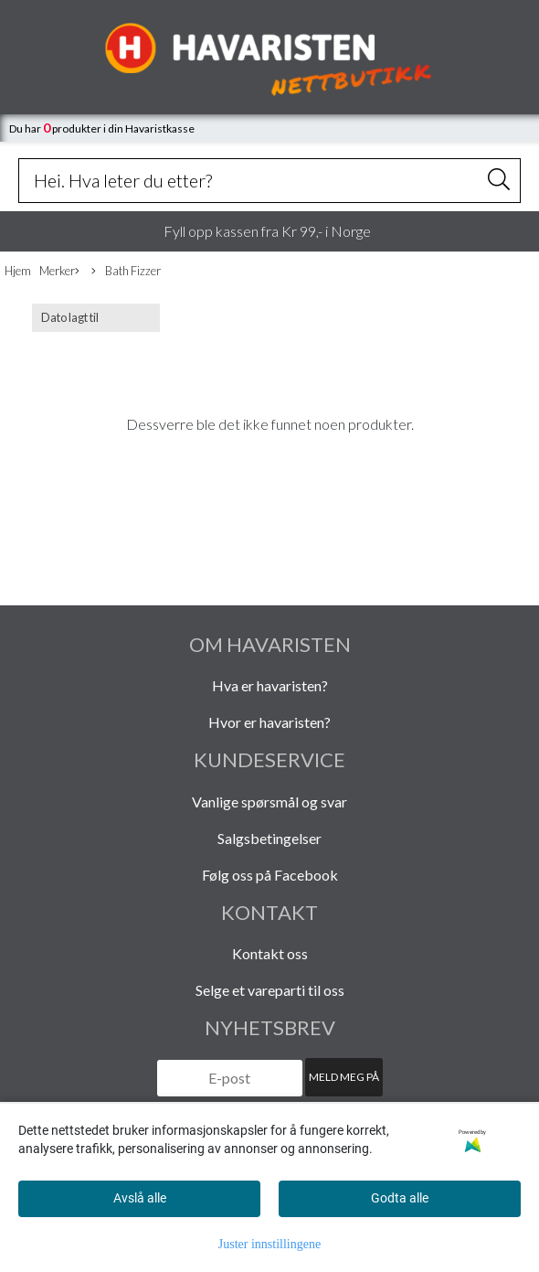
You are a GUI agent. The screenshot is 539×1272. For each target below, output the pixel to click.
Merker (59, 271)
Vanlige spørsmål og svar (269, 801)
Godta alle (399, 1198)
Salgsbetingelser (269, 838)
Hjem (18, 270)
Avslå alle (139, 1198)
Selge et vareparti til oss (270, 990)
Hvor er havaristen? (269, 722)
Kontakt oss (270, 953)
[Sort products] (96, 318)
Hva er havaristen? (270, 685)
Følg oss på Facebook (270, 874)
